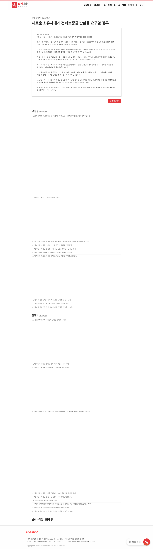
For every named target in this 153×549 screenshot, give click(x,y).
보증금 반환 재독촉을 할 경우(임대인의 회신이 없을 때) (53, 252)
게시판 (131, 5)
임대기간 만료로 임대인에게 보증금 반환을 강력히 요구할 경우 (55, 256)
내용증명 (87, 5)
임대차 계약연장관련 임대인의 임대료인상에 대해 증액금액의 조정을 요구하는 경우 (62, 504)
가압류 (96, 5)
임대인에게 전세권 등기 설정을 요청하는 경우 (50, 320)
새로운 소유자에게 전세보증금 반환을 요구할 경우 (51, 303)
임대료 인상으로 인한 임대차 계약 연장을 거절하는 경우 (53, 307)
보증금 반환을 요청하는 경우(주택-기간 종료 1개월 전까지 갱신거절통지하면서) (62, 116)
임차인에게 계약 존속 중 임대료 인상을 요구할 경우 (51, 367)
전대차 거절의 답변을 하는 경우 (46, 500)
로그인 (142, 5)
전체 (33, 18)
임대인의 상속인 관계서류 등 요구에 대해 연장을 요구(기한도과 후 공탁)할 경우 (61, 241)
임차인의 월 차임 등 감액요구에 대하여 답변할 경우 (51, 507)
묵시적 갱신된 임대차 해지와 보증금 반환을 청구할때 (52, 300)
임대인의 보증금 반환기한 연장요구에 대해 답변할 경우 (53, 245)
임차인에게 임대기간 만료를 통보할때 (47, 197)
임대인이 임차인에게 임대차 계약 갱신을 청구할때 (51, 364)
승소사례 (122, 5)
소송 (104, 5)
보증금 (44, 18)
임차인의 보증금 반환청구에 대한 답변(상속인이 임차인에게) (55, 249)
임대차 (38, 18)
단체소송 (112, 5)
